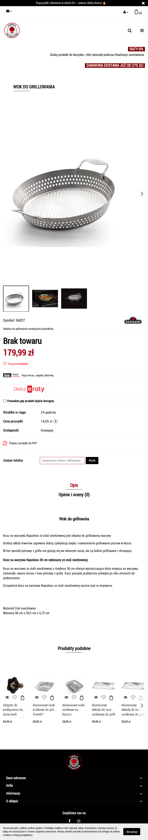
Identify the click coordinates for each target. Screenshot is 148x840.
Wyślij (92, 460)
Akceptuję (131, 831)
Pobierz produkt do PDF (20, 443)
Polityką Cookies (53, 828)
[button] (138, 12)
